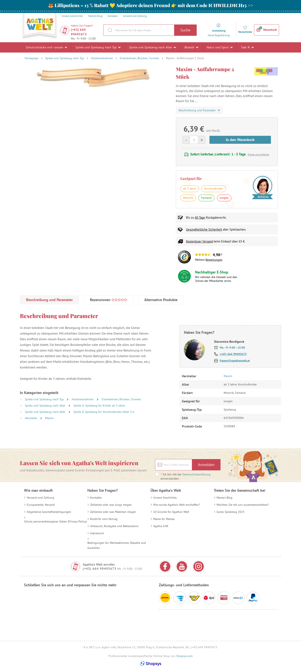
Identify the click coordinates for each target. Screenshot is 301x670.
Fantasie (206, 198)
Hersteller (31, 418)
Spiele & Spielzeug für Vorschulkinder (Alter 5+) (103, 412)
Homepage (31, 58)
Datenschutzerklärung (196, 474)
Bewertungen (213, 260)
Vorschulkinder (213, 188)
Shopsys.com (184, 656)
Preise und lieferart (258, 154)
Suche (185, 30)
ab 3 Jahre (189, 188)
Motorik (188, 198)
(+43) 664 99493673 (79, 32)
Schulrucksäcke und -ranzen (46, 47)
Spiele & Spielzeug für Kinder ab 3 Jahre (99, 405)
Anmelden (206, 464)
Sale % (247, 47)
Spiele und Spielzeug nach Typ (97, 47)
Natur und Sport (219, 47)
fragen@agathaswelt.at (235, 360)
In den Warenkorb (240, 139)
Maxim (49, 418)
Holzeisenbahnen (102, 58)
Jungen (224, 198)
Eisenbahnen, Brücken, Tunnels (139, 58)
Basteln (191, 47)
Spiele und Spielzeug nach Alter (152, 47)
